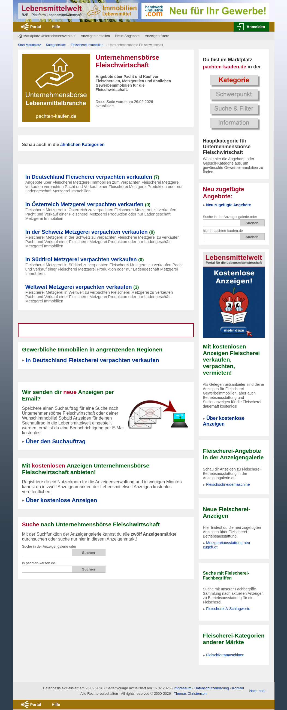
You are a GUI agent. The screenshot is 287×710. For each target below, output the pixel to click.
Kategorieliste (56, 45)
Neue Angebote (127, 36)
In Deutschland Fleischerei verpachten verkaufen (92, 360)
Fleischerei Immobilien (87, 45)
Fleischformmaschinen (225, 655)
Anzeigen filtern (157, 36)
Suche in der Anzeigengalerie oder (230, 217)
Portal (35, 27)
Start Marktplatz (29, 45)
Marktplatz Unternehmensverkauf (49, 36)
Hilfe (56, 27)
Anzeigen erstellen (95, 36)
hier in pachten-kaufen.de (223, 231)
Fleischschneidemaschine (228, 484)
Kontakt (238, 688)
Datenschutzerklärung (211, 688)
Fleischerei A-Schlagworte (228, 608)
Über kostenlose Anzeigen (223, 421)
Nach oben (257, 691)
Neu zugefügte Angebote (228, 205)
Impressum (182, 688)
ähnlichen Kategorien (82, 144)
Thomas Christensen (190, 693)
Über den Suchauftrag (56, 441)
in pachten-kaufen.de (38, 563)
